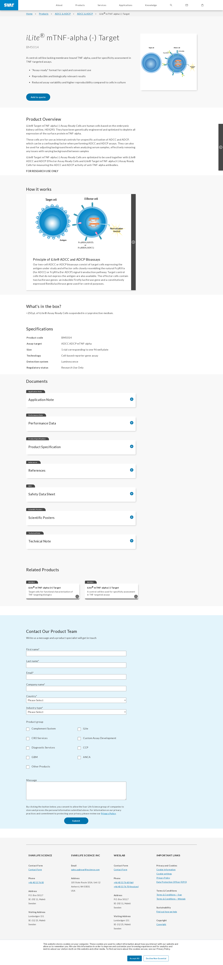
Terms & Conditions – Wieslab (170, 899)
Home (29, 13)
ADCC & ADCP (63, 13)
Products (43, 13)
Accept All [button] (134, 958)
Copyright (161, 924)
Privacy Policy (108, 813)
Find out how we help (166, 912)
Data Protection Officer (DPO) (171, 882)
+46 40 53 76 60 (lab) (124, 882)
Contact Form (35, 869)
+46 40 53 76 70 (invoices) (126, 886)
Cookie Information (166, 869)
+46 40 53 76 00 (36, 882)
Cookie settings (164, 874)
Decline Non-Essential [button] (156, 958)
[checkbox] (76, 747)
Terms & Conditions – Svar (169, 895)
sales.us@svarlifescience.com (85, 869)
